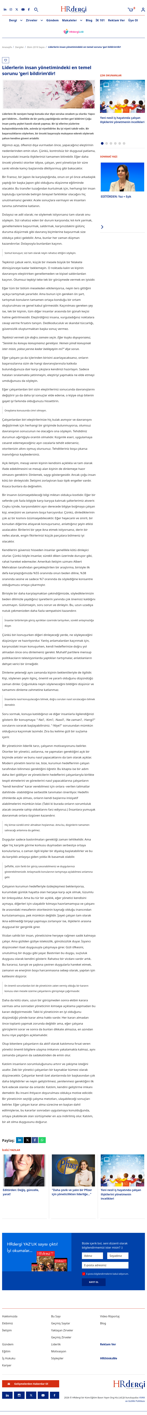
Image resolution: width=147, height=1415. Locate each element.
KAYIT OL (93, 1283)
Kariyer (6, 1366)
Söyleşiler (57, 1359)
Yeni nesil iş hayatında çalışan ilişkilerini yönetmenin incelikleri (122, 119)
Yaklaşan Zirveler (62, 1331)
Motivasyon (58, 1352)
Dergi (13, 20)
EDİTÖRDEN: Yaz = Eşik (116, 195)
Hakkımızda (9, 1317)
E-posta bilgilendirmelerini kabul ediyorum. (107, 1274)
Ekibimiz (7, 1324)
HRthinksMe (108, 1359)
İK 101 (100, 20)
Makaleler (69, 20)
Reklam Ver (116, 20)
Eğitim (6, 1352)
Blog (89, 20)
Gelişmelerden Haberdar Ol (28, 1384)
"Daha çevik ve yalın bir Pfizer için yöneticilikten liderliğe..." (72, 1192)
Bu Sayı (56, 1317)
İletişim (7, 1331)
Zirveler (32, 20)
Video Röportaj (109, 1317)
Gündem (52, 20)
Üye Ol (133, 20)
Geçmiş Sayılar (60, 1324)
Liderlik (56, 1345)
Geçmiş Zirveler (61, 1338)
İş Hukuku (8, 1359)
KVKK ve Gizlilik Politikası (135, 1400)
